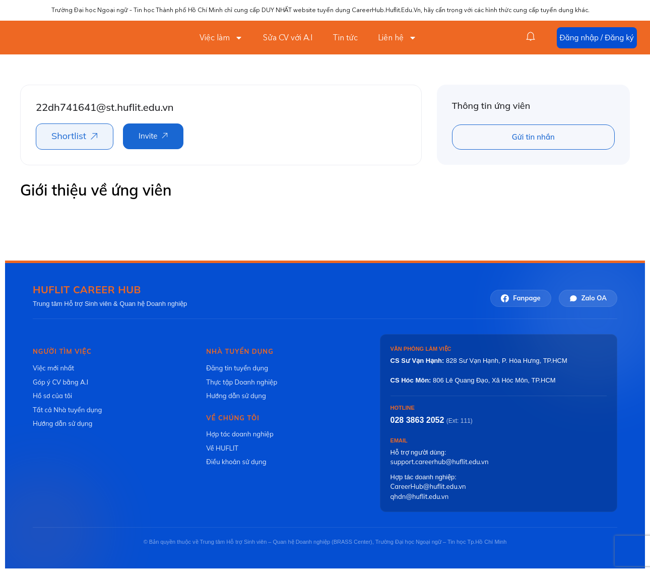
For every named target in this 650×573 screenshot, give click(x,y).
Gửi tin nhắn (533, 137)
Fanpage (520, 298)
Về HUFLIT (222, 448)
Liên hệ (397, 38)
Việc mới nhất (53, 368)
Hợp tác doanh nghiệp (239, 434)
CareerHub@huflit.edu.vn (428, 486)
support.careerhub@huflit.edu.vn (440, 462)
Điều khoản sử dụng (236, 462)
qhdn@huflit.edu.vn (420, 496)
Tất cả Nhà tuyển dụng (67, 410)
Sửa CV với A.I (287, 37)
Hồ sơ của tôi (52, 396)
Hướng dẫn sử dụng (62, 423)
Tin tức (345, 37)
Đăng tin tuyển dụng (237, 368)
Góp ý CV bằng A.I (60, 382)
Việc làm (221, 38)
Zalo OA (588, 298)
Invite (148, 136)
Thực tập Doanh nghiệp (241, 382)
